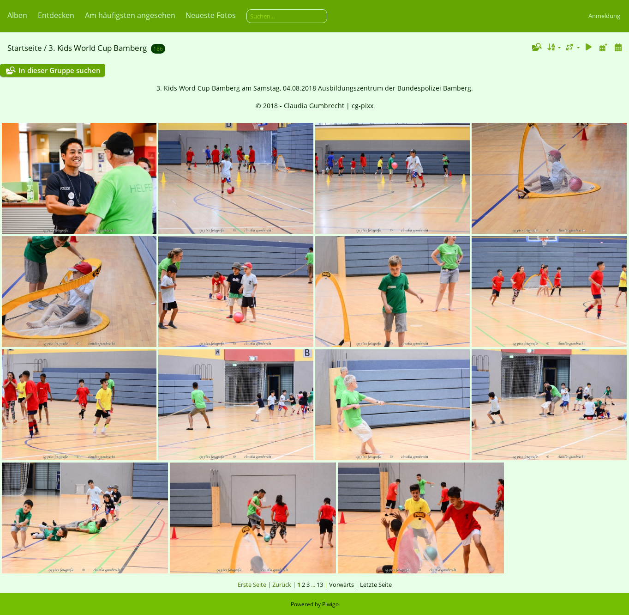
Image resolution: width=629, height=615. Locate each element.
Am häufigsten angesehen (130, 15)
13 (320, 584)
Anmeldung (604, 16)
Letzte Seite (376, 584)
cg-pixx (362, 105)
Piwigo (330, 604)
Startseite (24, 48)
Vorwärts (341, 584)
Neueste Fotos (211, 15)
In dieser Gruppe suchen (59, 70)
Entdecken (56, 15)
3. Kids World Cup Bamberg (97, 48)
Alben (17, 15)
